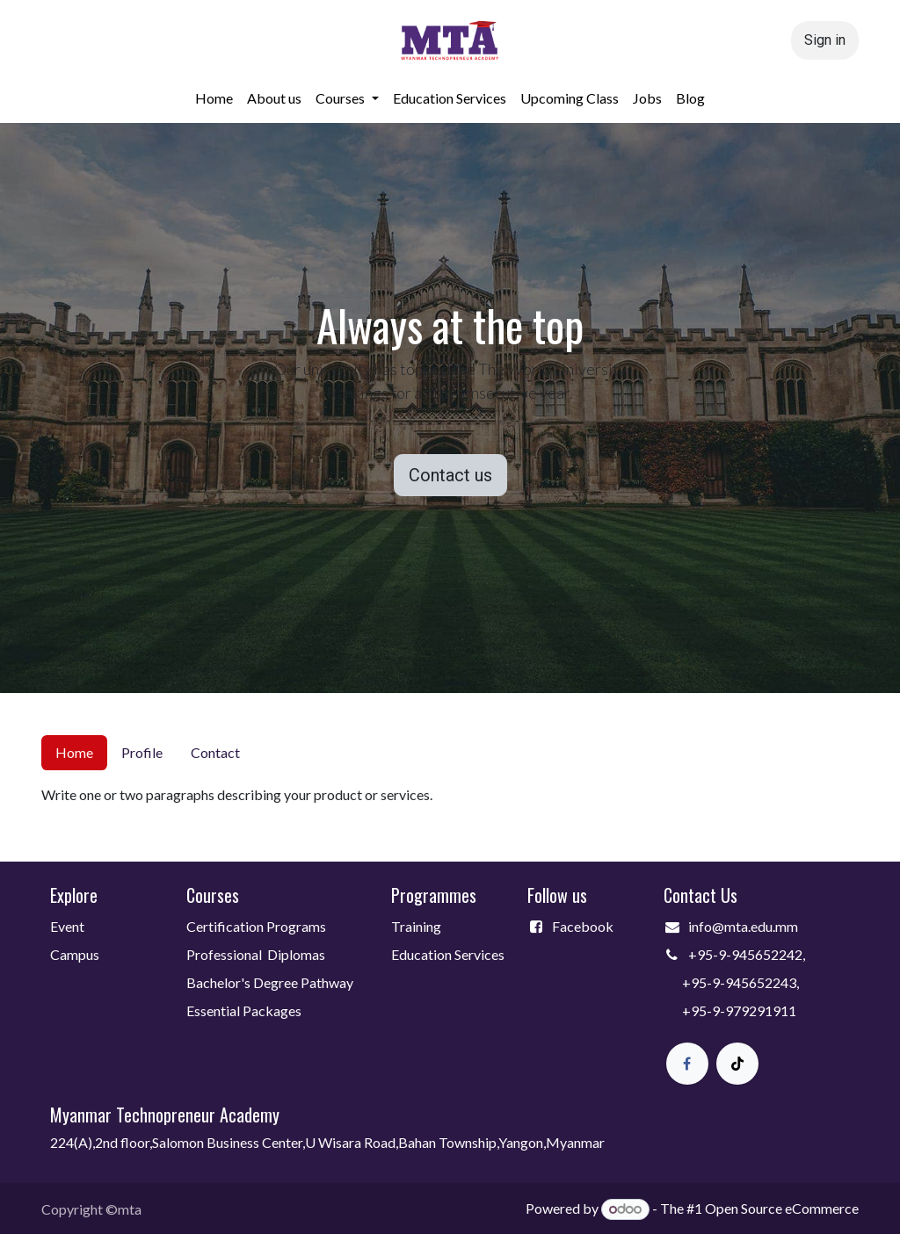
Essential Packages (243, 1010)
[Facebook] (687, 1064)
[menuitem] (214, 98)
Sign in (825, 40)
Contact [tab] (215, 752)
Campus (74, 954)
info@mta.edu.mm (743, 926)
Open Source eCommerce (782, 1208)
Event (67, 926)
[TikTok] (737, 1064)
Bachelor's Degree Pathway (269, 982)
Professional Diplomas (255, 954)
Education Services (449, 954)
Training (416, 926)
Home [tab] (74, 752)
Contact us (450, 475)
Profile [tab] (142, 752)
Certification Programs (256, 926)
